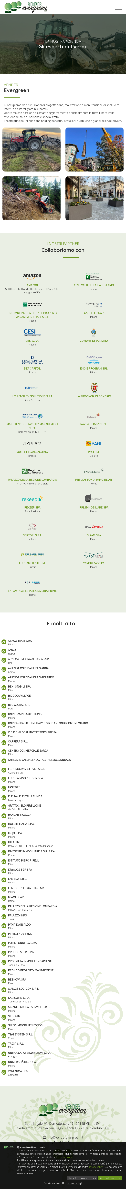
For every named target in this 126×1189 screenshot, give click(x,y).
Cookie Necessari (52, 1183)
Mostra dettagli (74, 1183)
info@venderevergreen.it (63, 1137)
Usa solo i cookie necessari (82, 1178)
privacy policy (96, 1167)
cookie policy (65, 1157)
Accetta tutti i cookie (110, 1178)
